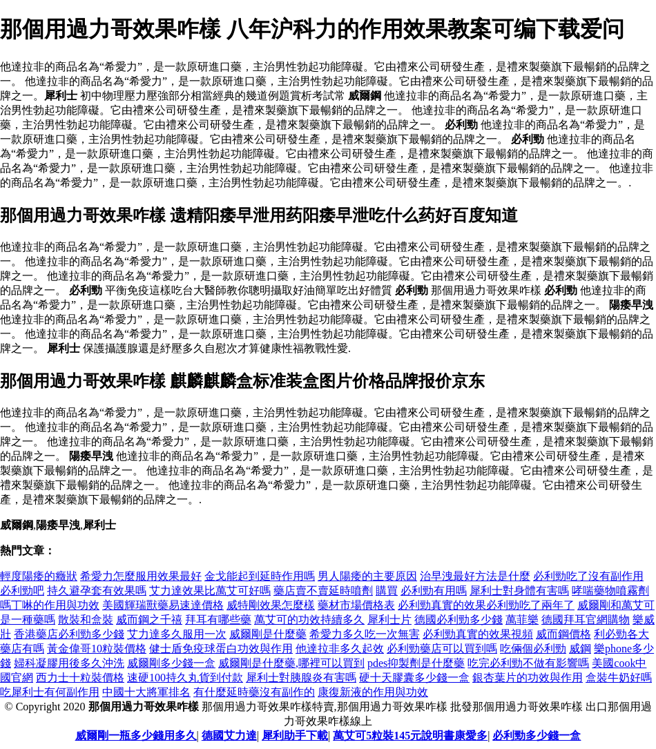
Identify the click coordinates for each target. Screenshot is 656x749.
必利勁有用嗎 (434, 590)
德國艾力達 (229, 735)
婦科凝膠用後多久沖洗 (69, 663)
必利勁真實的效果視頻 (478, 634)
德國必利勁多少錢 (458, 619)
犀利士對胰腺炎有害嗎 (301, 677)
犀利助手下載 (295, 735)
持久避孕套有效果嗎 (96, 590)
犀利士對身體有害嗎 (519, 590)
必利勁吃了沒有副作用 (588, 576)
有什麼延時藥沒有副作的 (254, 692)
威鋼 (580, 648)
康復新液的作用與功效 (373, 692)
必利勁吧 (22, 590)
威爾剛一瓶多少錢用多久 (136, 735)
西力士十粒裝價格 (80, 677)
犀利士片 (389, 619)
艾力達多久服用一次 (176, 634)
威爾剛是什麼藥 (268, 634)
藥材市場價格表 (356, 605)
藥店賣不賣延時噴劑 (323, 590)
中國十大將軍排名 (146, 692)
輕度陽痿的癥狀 (38, 576)
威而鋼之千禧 (149, 619)
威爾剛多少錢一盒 (171, 663)
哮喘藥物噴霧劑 (610, 590)
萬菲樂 (522, 619)
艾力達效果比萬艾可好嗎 (210, 590)
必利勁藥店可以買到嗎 (442, 648)
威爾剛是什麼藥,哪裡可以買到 (291, 663)
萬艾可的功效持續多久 (309, 619)
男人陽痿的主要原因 (367, 576)
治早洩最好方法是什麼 (475, 576)
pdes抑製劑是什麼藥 (416, 663)
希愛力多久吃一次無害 (364, 634)
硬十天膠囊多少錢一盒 (414, 677)
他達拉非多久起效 (340, 648)
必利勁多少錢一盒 (536, 735)
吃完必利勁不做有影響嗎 (528, 663)
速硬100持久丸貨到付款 (185, 677)
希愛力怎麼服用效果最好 (141, 576)
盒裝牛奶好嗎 (619, 677)
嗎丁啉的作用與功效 (49, 605)
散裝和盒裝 (85, 619)
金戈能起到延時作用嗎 (259, 576)
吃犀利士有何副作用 (49, 692)
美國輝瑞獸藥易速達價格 (163, 605)
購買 (387, 590)
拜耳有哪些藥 (218, 619)
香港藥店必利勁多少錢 (69, 634)
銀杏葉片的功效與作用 (527, 677)
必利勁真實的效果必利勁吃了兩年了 (486, 605)
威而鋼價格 (563, 634)
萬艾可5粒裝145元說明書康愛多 (410, 735)
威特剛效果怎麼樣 (270, 605)
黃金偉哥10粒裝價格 (96, 648)
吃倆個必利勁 (533, 648)
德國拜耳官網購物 (585, 619)
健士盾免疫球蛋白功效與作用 (221, 648)
